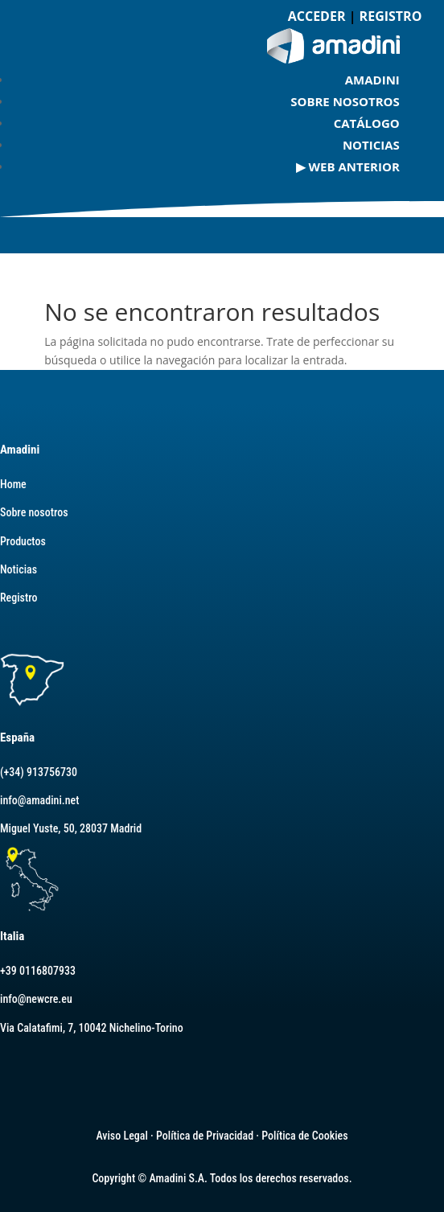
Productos (23, 541)
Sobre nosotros (345, 101)
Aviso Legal (121, 1135)
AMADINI (372, 80)
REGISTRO (391, 16)
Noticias (371, 145)
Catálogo (367, 123)
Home (13, 484)
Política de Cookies (304, 1135)
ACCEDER (317, 16)
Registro (18, 597)
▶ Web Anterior (348, 166)
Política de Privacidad (204, 1135)
